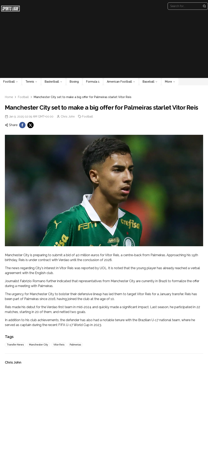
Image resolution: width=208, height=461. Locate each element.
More (170, 81)
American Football (121, 81)
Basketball (53, 81)
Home (9, 97)
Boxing (74, 81)
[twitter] (30, 125)
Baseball (150, 81)
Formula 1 (93, 81)
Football (10, 81)
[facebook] (22, 125)
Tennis (31, 81)
